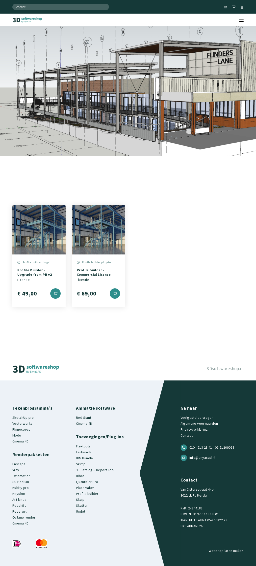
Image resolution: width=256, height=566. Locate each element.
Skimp (81, 464)
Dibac (80, 476)
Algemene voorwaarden (199, 423)
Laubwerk (83, 452)
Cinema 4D (20, 441)
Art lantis (19, 499)
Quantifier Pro (87, 482)
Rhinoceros (21, 429)
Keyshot (19, 493)
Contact (186, 435)
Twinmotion (21, 476)
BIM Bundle (84, 458)
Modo (16, 435)
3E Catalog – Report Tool (95, 470)
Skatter (82, 505)
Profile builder (87, 493)
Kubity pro (20, 487)
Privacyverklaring (194, 429)
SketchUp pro (23, 417)
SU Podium (20, 482)
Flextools (83, 446)
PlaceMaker (85, 487)
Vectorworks (22, 423)
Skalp (80, 499)
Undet (80, 511)
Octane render (23, 517)
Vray (15, 470)
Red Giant (83, 417)
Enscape (19, 464)
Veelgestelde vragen (197, 417)
